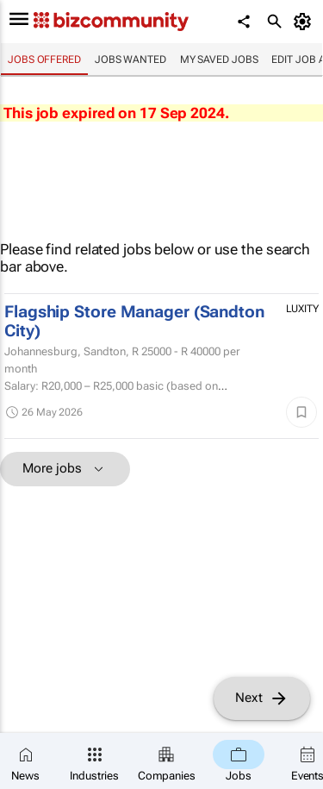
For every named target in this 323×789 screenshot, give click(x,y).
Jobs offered (44, 59)
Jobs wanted (130, 59)
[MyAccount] (305, 21)
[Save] (301, 412)
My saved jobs (219, 59)
